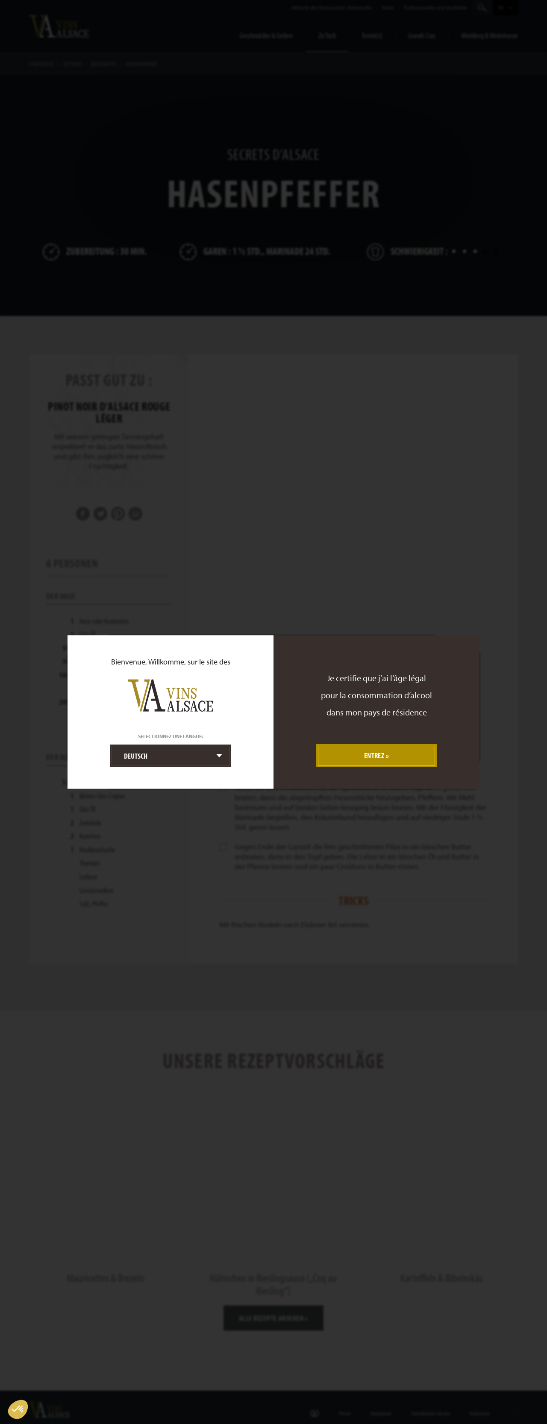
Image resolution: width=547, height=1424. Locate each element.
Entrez (374, 755)
